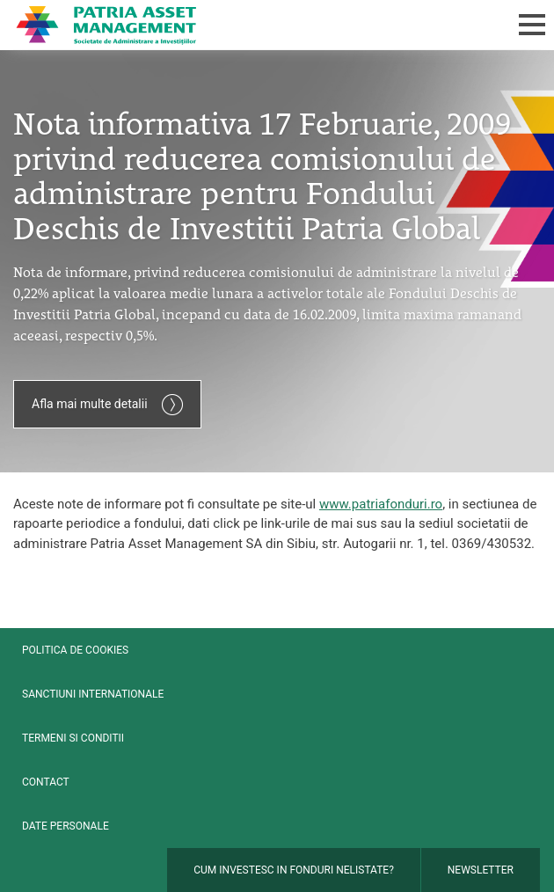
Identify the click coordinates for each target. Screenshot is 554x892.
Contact (45, 782)
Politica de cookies (75, 650)
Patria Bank (230, 24)
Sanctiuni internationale (93, 694)
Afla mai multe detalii (107, 404)
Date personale (65, 826)
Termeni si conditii (73, 738)
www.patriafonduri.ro (380, 504)
